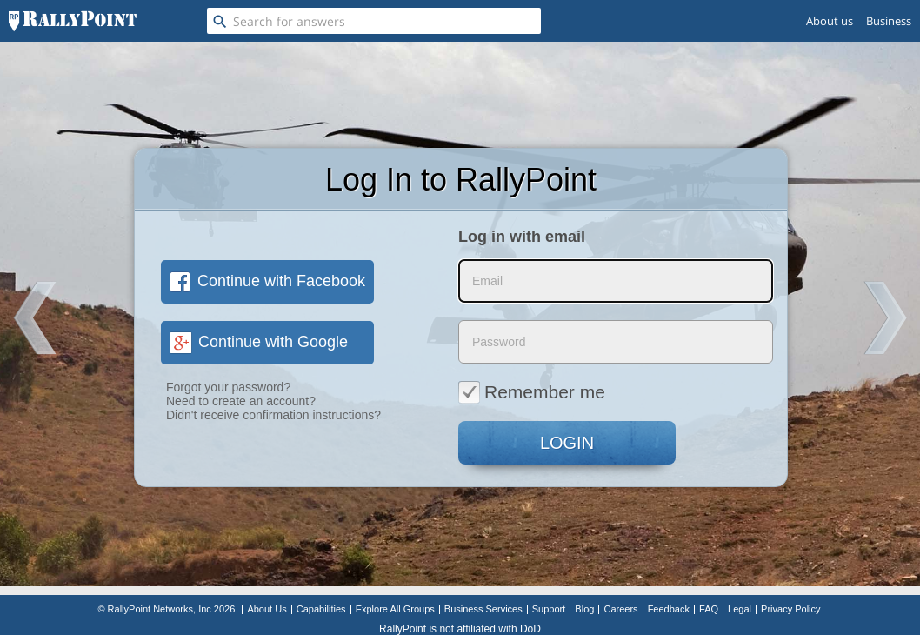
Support (549, 609)
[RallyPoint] (73, 20)
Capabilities (321, 609)
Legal (739, 609)
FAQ (708, 609)
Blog (584, 609)
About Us (266, 609)
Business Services (483, 609)
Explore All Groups (395, 609)
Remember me (531, 391)
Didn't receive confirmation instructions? (273, 415)
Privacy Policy (790, 609)
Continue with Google (259, 342)
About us (829, 21)
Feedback (669, 609)
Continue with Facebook (267, 281)
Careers (620, 609)
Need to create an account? (241, 401)
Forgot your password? (228, 387)
